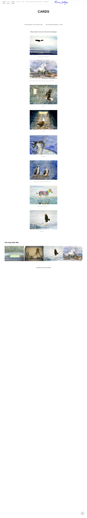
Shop (8, 3)
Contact (12, 3)
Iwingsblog (45, 1)
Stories (4, 1)
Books (8, 1)
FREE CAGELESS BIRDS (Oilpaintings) (34, 1)
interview (18, 1)
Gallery (13, 1)
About (4, 3)
